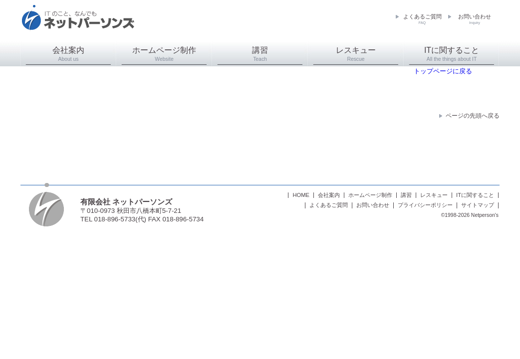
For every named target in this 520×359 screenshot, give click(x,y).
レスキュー (356, 54)
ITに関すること (451, 54)
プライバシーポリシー (425, 205)
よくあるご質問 (422, 19)
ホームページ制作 (164, 54)
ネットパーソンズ (77, 22)
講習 (260, 54)
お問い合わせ (474, 19)
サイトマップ (477, 205)
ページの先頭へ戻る (473, 115)
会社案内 (68, 54)
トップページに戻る (443, 71)
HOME (300, 195)
